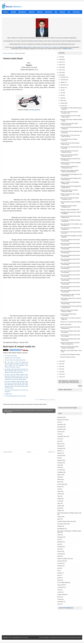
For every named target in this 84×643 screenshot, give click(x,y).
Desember (63, 77)
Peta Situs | (69, 637)
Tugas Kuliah (60, 585)
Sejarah (59, 510)
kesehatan (60, 429)
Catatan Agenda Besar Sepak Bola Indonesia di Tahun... (69, 151)
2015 (60, 369)
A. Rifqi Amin (60, 587)
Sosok (59, 549)
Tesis (58, 496)
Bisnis (58, 519)
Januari (62, 105)
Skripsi (59, 491)
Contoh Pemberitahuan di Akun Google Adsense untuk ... (70, 116)
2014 (60, 371)
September (63, 85)
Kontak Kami (47, 47)
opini (58, 544)
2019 (60, 75)
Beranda (29, 451)
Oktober (62, 82)
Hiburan (59, 443)
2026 (60, 57)
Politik (58, 556)
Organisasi (60, 537)
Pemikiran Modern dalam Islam (65, 521)
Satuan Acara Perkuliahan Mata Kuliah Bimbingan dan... (70, 327)
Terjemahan (60, 601)
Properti (59, 431)
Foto (58, 539)
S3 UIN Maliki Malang (63, 582)
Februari (62, 103)
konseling (59, 427)
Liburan (59, 580)
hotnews (59, 505)
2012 (60, 376)
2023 (60, 64)
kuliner (59, 481)
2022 (60, 67)
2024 (60, 62)
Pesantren (60, 455)
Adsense (59, 474)
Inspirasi (59, 493)
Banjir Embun (42, 399)
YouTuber (59, 563)
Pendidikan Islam (61, 436)
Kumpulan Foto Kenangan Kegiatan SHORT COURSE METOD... (69, 171)
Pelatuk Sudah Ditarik (65, 324)
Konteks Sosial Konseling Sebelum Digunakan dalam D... (69, 155)
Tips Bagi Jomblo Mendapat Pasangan (70, 354)
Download (59, 553)
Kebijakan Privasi (55, 637)
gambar (59, 577)
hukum (59, 604)
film (58, 458)
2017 (60, 363)
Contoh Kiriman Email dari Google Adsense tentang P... (69, 124)
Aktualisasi (60, 417)
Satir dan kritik (61, 561)
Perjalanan (60, 448)
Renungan (60, 424)
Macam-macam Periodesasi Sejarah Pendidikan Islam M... (69, 198)
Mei (61, 95)
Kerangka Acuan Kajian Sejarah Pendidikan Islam (68, 206)
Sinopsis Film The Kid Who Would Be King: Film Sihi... (69, 143)
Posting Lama (51, 451)
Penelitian (59, 546)
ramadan (59, 516)
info (58, 422)
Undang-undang (61, 594)
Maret (62, 100)
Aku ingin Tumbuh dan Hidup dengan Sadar (15, 360)
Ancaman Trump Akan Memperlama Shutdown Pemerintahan (69, 347)
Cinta (58, 438)
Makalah (59, 526)
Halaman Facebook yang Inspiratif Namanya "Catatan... (69, 310)
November (63, 79)
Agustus (62, 87)
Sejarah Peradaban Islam (63, 558)
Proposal (59, 599)
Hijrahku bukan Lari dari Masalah (12, 357)
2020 (60, 72)
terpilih (59, 508)
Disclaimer (29, 47)
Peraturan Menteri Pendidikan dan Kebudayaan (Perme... (69, 167)
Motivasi (59, 479)
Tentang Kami (55, 47)
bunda (59, 465)
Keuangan (60, 462)
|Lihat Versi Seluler (76, 637)
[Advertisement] (29, 160)
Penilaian (59, 565)
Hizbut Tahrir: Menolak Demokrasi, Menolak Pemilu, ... (69, 112)
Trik (58, 434)
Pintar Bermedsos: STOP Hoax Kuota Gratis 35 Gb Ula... (70, 136)
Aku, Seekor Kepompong (11, 355)
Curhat (59, 501)
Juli (61, 90)
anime (58, 568)
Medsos (59, 453)
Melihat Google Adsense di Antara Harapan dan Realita (69, 190)
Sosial (58, 467)
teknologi (59, 446)
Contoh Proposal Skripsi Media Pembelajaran (68, 314)
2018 (60, 361)
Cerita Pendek (61, 484)
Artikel (59, 477)
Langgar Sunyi (8, 393)
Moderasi (59, 573)
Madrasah (59, 542)
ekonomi (59, 551)
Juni (61, 92)
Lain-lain (59, 592)
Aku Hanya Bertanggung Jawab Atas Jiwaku (15, 396)
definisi (59, 450)
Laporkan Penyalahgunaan (65, 607)
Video (58, 503)
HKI (58, 570)
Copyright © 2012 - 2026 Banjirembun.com (12, 637)
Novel (58, 575)
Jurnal (58, 589)
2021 (60, 69)
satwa (58, 534)
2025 (60, 59)
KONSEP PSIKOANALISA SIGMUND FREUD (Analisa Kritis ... (70, 343)
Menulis (59, 486)
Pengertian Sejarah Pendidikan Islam (69, 209)
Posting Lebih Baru (7, 451)
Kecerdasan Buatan (62, 523)
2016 (60, 366)
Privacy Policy (39, 47)
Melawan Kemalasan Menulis (67, 357)
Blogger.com (47, 637)
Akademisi (60, 460)
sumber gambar (34, 110)
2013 (60, 374)
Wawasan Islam (61, 419)
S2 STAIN (59, 470)
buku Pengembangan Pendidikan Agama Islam (69, 513)
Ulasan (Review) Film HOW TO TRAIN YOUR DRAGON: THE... (70, 295)
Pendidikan (60, 472)
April (61, 98)
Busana (59, 596)
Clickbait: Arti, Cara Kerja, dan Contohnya (71, 321)
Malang (59, 498)
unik (58, 489)
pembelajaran (60, 528)
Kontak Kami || (63, 637)
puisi (58, 441)
